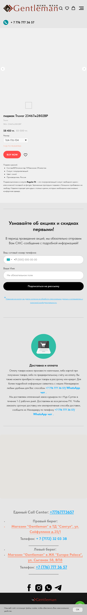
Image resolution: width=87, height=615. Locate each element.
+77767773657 (62, 512)
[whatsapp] (48, 587)
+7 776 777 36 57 (55, 388)
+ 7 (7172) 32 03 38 (51, 538)
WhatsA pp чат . (43, 414)
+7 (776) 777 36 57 (51, 567)
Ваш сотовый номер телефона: (19, 252)
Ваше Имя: (9, 268)
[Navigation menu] (81, 8)
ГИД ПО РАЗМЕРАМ (12, 146)
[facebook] (29, 587)
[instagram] (38, 587)
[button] (61, 8)
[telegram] (58, 587)
